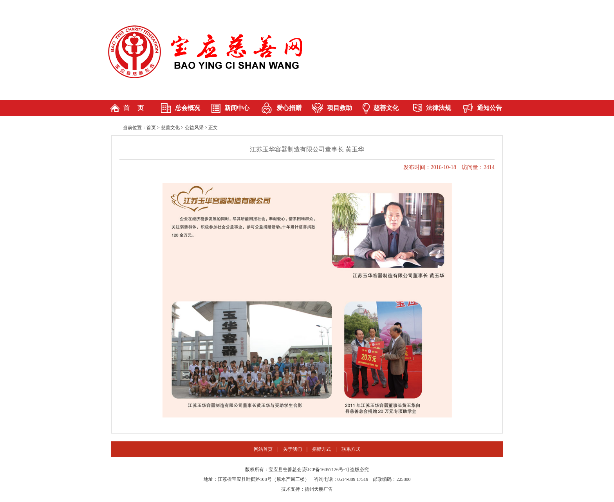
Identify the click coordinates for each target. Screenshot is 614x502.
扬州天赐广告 (319, 489)
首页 (151, 127)
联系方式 (350, 449)
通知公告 (489, 107)
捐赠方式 (321, 449)
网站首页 (263, 449)
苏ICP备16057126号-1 (325, 469)
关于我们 (292, 449)
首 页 (133, 107)
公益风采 (194, 127)
